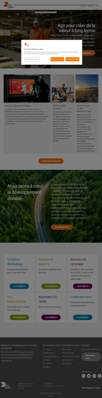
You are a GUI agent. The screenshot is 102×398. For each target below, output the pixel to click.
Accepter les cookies (72, 59)
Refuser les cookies (57, 59)
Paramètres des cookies (32, 59)
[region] (51, 52)
